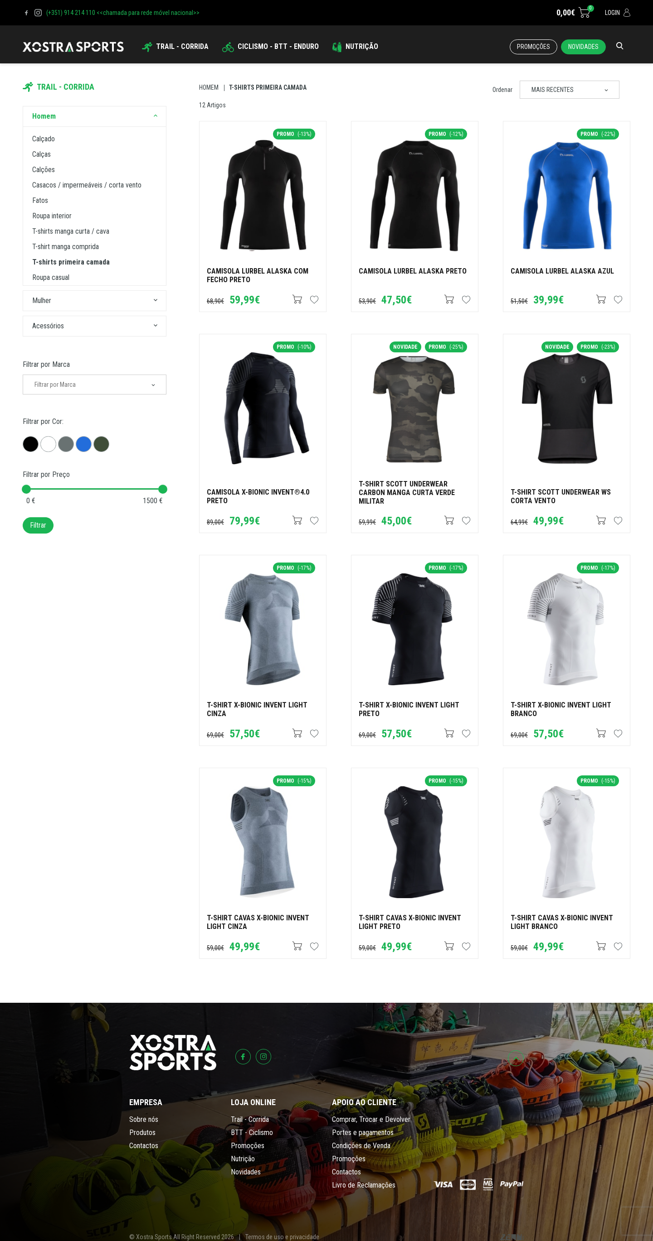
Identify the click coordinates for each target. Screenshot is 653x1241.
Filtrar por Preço (46, 474)
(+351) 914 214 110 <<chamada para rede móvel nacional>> (123, 12)
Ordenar (502, 89)
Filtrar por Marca (46, 364)
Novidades (583, 46)
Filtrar (38, 525)
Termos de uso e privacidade (282, 1237)
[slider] (26, 489)
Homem (209, 87)
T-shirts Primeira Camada (268, 87)
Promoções (533, 46)
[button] (155, 116)
